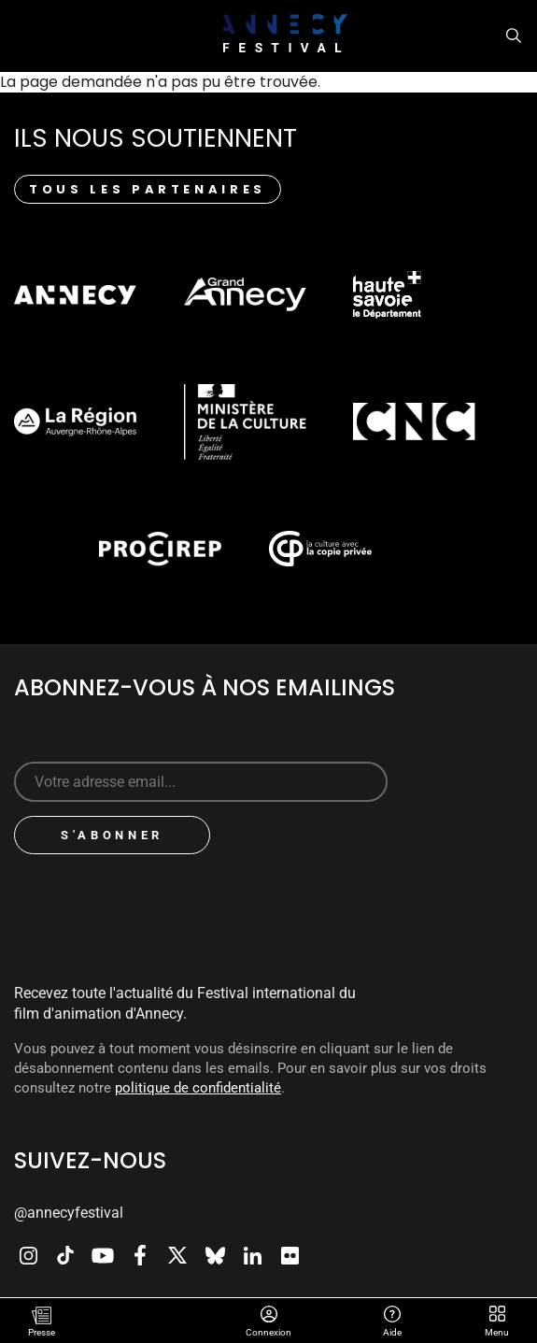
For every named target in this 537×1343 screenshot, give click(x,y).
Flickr (290, 1255)
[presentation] (170, 904)
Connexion (269, 1316)
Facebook (140, 1255)
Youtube (103, 1255)
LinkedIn (252, 1255)
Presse (41, 1332)
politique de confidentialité (198, 1087)
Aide (393, 1316)
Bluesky (215, 1255)
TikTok (65, 1255)
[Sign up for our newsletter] (201, 782)
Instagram (28, 1255)
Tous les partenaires (147, 189)
